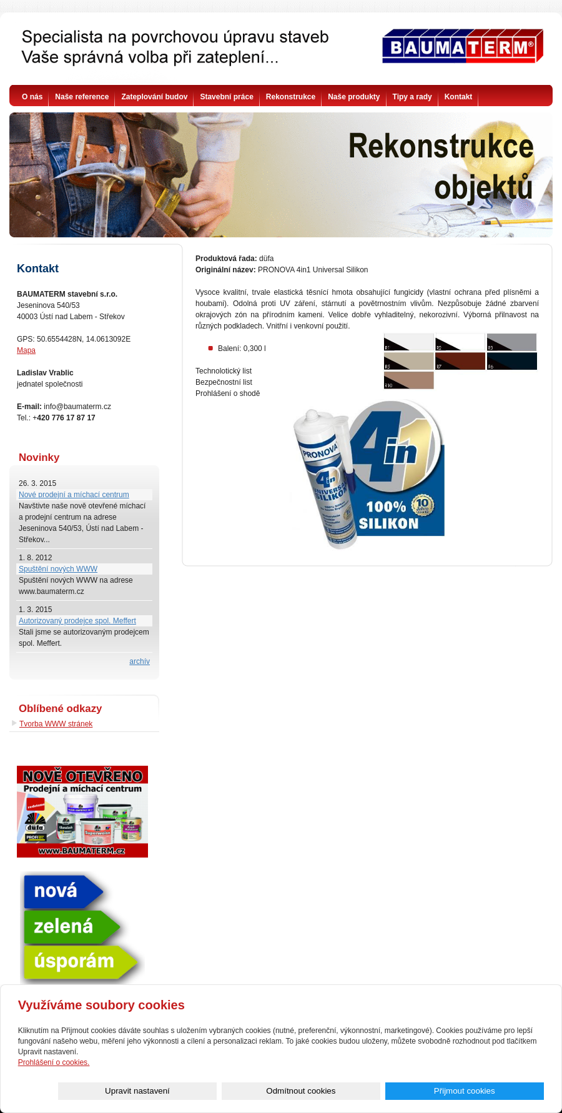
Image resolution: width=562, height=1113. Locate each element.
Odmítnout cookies (403, 1091)
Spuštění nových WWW (58, 569)
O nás (32, 96)
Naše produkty (354, 96)
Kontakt (459, 96)
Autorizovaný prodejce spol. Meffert (77, 620)
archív (139, 661)
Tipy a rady (412, 96)
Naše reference (82, 96)
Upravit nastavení (309, 1091)
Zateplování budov (154, 96)
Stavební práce (226, 96)
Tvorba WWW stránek (55, 724)
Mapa (26, 350)
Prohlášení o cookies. (54, 1061)
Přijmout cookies (499, 1091)
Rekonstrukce (290, 96)
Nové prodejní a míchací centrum (74, 494)
